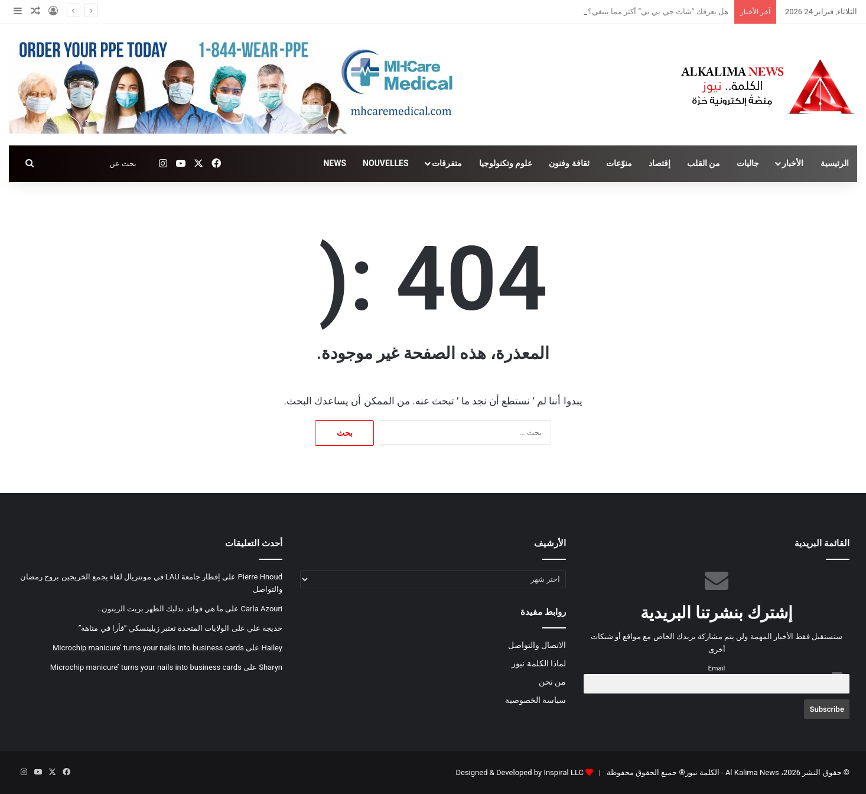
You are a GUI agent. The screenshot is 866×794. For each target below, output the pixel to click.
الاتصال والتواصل (537, 645)
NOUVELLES (385, 163)
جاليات (748, 163)
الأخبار (792, 163)
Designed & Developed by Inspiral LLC (519, 772)
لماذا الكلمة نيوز (539, 663)
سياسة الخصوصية (535, 700)
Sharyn (270, 667)
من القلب (703, 163)
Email (716, 668)
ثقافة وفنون (569, 163)
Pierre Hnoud (260, 576)
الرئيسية (835, 163)
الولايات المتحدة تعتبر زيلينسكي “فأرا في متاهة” (154, 628)
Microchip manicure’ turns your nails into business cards (148, 647)
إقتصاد (659, 163)
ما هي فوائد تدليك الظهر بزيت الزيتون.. (160, 608)
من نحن (552, 681)
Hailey (271, 647)
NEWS (334, 163)
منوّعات (619, 163)
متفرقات (447, 163)
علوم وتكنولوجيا (505, 163)
